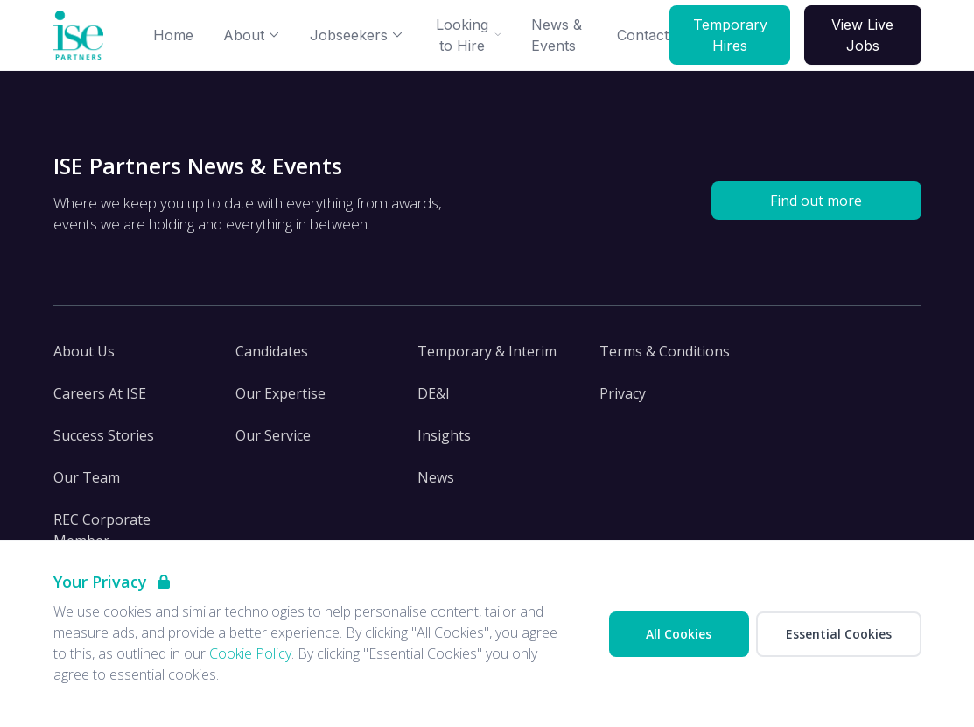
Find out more (816, 200)
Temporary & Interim (487, 351)
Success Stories (103, 435)
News (435, 477)
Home (173, 35)
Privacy (622, 393)
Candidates (271, 351)
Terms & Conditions (664, 351)
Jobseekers (356, 35)
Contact (643, 35)
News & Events (556, 35)
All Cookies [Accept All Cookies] (678, 633)
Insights (444, 435)
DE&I (433, 393)
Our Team (86, 477)
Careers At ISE (99, 393)
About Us (84, 351)
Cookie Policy (250, 653)
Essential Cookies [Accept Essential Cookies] (839, 633)
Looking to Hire (468, 35)
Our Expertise (280, 393)
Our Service (273, 435)
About (251, 35)
